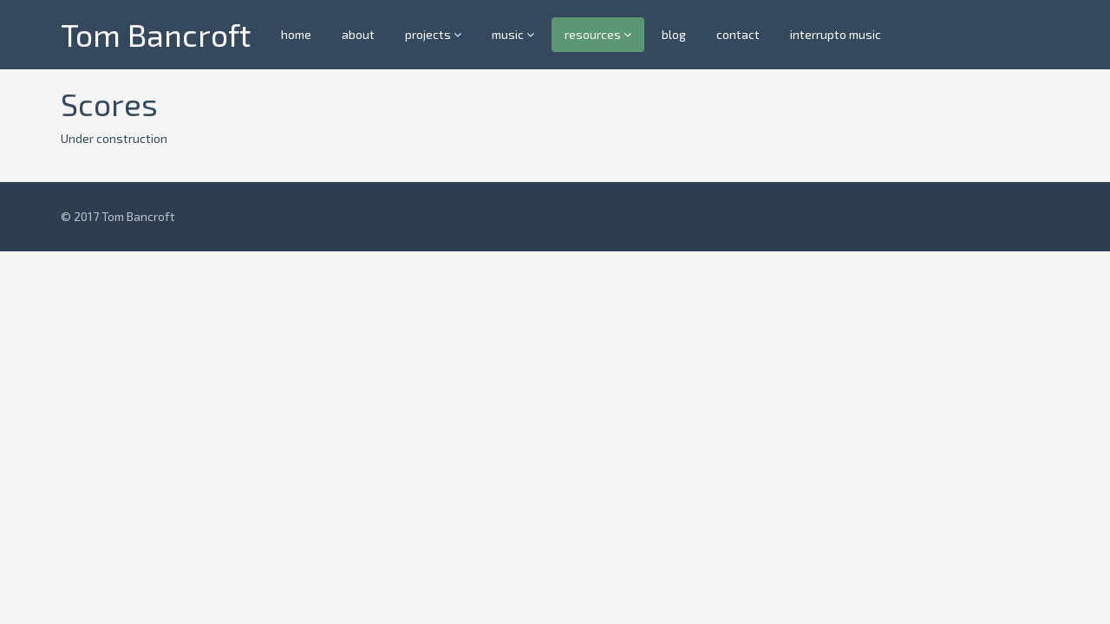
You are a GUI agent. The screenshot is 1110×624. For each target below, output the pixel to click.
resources (598, 34)
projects (433, 34)
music (513, 34)
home (296, 34)
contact (738, 34)
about (358, 34)
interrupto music (835, 34)
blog (674, 34)
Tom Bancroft (156, 34)
